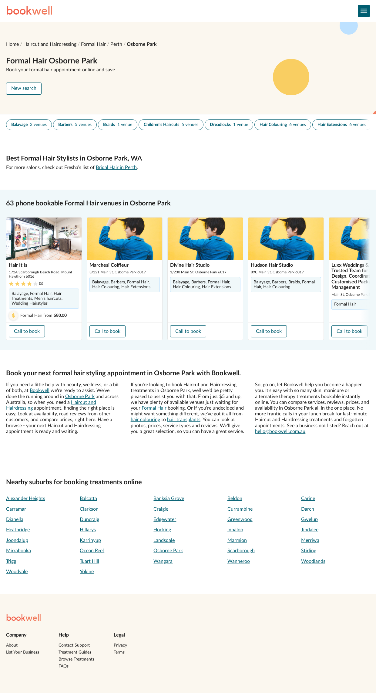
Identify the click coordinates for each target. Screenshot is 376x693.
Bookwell (39, 390)
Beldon (234, 498)
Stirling (308, 550)
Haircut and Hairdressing (49, 44)
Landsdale (164, 540)
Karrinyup (90, 540)
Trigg (11, 561)
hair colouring (145, 419)
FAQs (64, 666)
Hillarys (88, 529)
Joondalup (17, 540)
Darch (307, 509)
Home (12, 44)
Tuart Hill (89, 561)
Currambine (240, 509)
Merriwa (310, 540)
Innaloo (235, 529)
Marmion (237, 540)
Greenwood (240, 519)
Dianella (14, 519)
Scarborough (241, 550)
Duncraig (89, 519)
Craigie (160, 509)
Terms (119, 652)
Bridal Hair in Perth (116, 167)
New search (23, 88)
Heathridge (18, 529)
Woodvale (17, 571)
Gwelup (309, 519)
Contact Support (74, 645)
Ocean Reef (92, 550)
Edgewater (164, 519)
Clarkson (89, 509)
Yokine (87, 571)
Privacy (120, 645)
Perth (116, 44)
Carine (308, 498)
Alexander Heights (25, 498)
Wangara (163, 561)
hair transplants (183, 419)
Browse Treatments (76, 659)
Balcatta (88, 498)
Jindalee (309, 529)
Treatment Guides (75, 652)
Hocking (162, 529)
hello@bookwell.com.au (280, 431)
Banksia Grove (168, 498)
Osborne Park (142, 44)
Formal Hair (93, 44)
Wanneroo (238, 561)
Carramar (16, 509)
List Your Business (22, 652)
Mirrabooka (18, 550)
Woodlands (313, 561)
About (12, 645)
